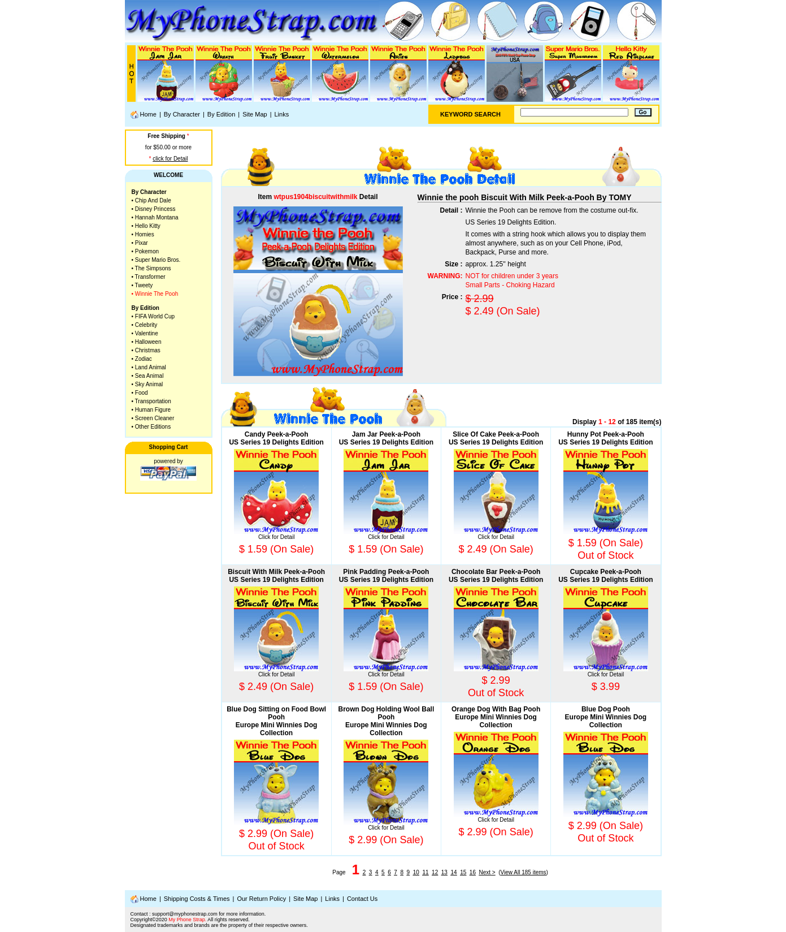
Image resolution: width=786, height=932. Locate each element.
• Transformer (149, 277)
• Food (140, 393)
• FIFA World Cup (153, 316)
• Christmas (146, 350)
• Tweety (142, 285)
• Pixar (140, 243)
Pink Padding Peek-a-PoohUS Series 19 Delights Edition (386, 576)
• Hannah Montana (155, 217)
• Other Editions (151, 427)
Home (144, 115)
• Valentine (145, 333)
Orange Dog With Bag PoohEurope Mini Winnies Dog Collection (495, 717)
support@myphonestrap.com (185, 914)
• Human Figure (151, 410)
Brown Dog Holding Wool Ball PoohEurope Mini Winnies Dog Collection (386, 721)
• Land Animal (149, 367)
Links (282, 114)
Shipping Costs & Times (197, 898)
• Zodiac (142, 359)
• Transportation (151, 401)
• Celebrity (145, 325)
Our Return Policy (261, 898)
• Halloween (147, 342)
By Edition (221, 114)
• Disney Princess (154, 209)
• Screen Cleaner (153, 418)
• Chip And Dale (151, 200)
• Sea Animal (148, 376)
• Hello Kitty (146, 226)
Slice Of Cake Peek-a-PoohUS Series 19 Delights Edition (496, 438)
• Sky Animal (147, 384)
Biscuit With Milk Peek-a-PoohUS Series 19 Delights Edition (276, 576)
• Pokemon (145, 251)
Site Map (254, 114)
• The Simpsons (151, 268)
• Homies (143, 234)
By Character (182, 114)
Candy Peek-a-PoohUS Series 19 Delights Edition (276, 438)
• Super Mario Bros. (156, 260)
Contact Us (362, 898)
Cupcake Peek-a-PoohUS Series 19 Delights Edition (605, 576)
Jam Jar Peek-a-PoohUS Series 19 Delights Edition (386, 438)
